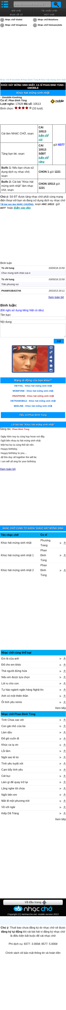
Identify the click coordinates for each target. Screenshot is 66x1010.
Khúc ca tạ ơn (9, 747)
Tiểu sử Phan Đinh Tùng (33, 417)
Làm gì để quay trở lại (14, 784)
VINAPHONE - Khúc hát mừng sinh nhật (33, 398)
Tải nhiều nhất (49, 10)
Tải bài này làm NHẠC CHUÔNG (16, 204)
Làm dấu (6, 734)
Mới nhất (16, 10)
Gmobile (16, 79)
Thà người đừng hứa (14, 673)
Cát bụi (5, 778)
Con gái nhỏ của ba (13, 728)
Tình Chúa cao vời (12, 722)
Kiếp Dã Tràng (10, 815)
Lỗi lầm (5, 753)
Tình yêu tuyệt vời (12, 766)
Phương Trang (45, 545)
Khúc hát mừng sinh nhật (53, 79)
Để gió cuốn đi (10, 741)
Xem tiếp (60, 710)
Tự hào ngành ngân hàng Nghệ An (22, 692)
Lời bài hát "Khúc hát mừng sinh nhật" (33, 427)
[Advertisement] (33, 617)
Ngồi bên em (9, 797)
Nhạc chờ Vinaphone (16, 25)
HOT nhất (49, 14)
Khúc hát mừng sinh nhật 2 (17, 572)
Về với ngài (8, 809)
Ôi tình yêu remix (11, 704)
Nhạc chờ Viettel (13, 19)
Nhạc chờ (4, 79)
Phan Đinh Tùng (30, 79)
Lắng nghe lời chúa (13, 791)
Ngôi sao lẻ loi (10, 759)
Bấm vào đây (22, 207)
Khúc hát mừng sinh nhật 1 (17, 557)
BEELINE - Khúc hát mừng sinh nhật (33, 408)
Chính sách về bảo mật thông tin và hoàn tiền (32, 955)
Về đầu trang (33, 904)
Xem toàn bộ (56, 297)
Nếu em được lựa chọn (15, 679)
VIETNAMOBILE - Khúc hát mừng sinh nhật (33, 403)
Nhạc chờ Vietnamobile (50, 25)
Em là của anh (10, 661)
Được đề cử (16, 14)
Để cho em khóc (11, 667)
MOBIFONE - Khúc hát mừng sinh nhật (33, 393)
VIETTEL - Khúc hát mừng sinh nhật (33, 388)
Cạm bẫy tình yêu (12, 772)
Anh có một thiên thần (14, 698)
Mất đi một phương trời (15, 803)
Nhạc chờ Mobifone (48, 19)
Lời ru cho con (10, 686)
